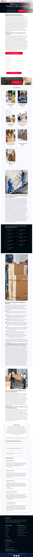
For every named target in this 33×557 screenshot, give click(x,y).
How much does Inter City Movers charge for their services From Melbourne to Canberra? (16, 448)
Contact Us (16, 82)
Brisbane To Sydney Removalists (10, 241)
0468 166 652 (20, 1)
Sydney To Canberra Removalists (22, 234)
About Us (7, 530)
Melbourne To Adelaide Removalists (11, 245)
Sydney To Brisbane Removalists (22, 245)
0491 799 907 (13, 1)
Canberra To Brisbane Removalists (22, 230)
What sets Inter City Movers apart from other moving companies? (15, 453)
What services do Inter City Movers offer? (14, 443)
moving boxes (25, 327)
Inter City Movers (16, 553)
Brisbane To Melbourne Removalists (23, 241)
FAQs (7, 532)
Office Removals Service (22, 527)
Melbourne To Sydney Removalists (10, 234)
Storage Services (21, 530)
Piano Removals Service (22, 535)
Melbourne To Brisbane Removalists (23, 237)
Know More (10, 126)
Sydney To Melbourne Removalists (10, 248)
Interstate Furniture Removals (23, 532)
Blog (7, 535)
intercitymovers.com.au (9, 547)
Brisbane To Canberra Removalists (10, 230)
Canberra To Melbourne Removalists (11, 237)
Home (7, 527)
